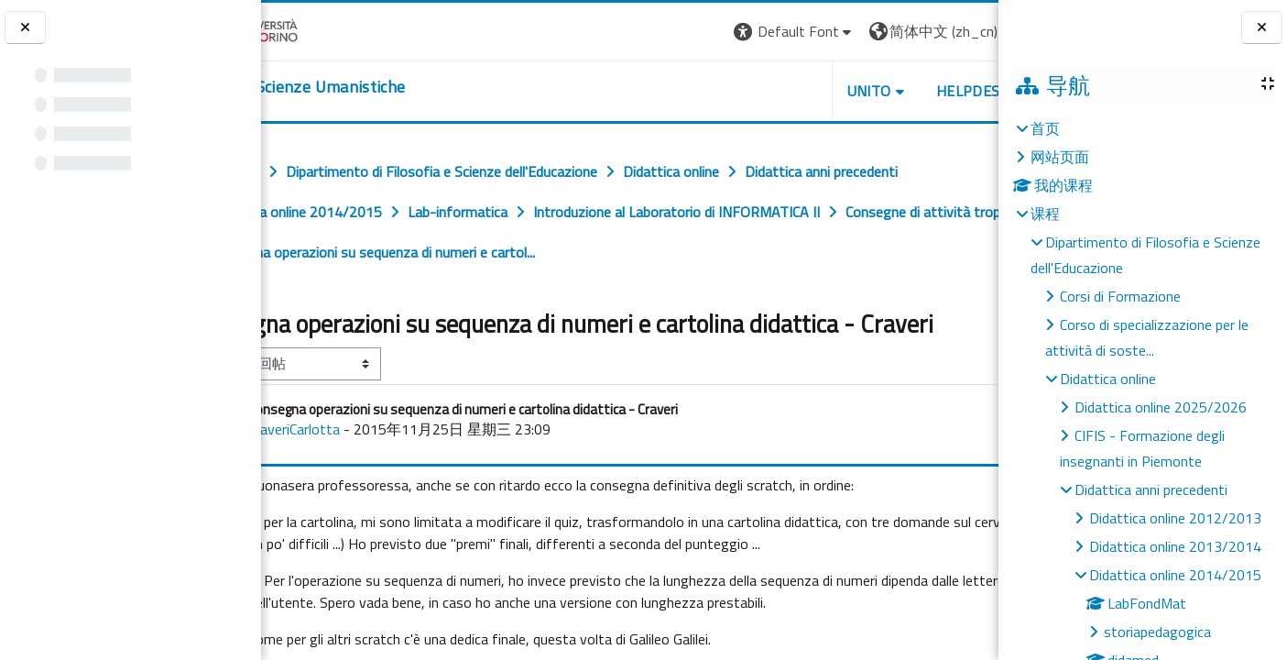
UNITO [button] (784, 91)
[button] (709, 31)
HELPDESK (887, 91)
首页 (1045, 128)
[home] (373, 87)
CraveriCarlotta (371, 458)
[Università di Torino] (318, 29)
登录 (969, 31)
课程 (1045, 214)
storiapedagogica (1157, 632)
